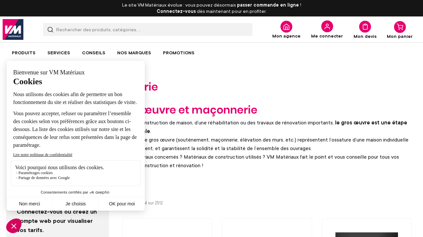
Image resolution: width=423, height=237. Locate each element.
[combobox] (147, 29)
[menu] (211, 53)
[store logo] (13, 29)
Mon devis (365, 36)
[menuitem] (24, 52)
